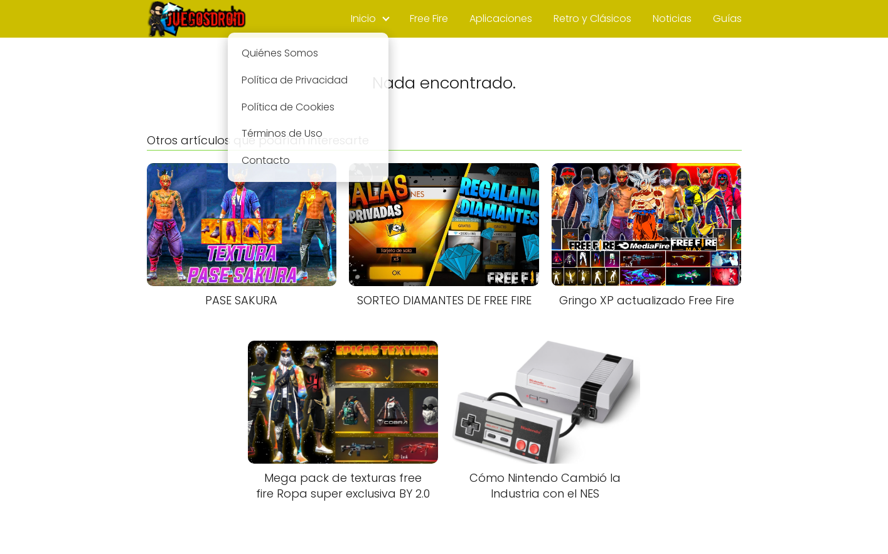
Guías (727, 18)
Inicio (363, 18)
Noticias (672, 18)
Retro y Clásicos (592, 18)
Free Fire (429, 18)
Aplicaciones (500, 18)
